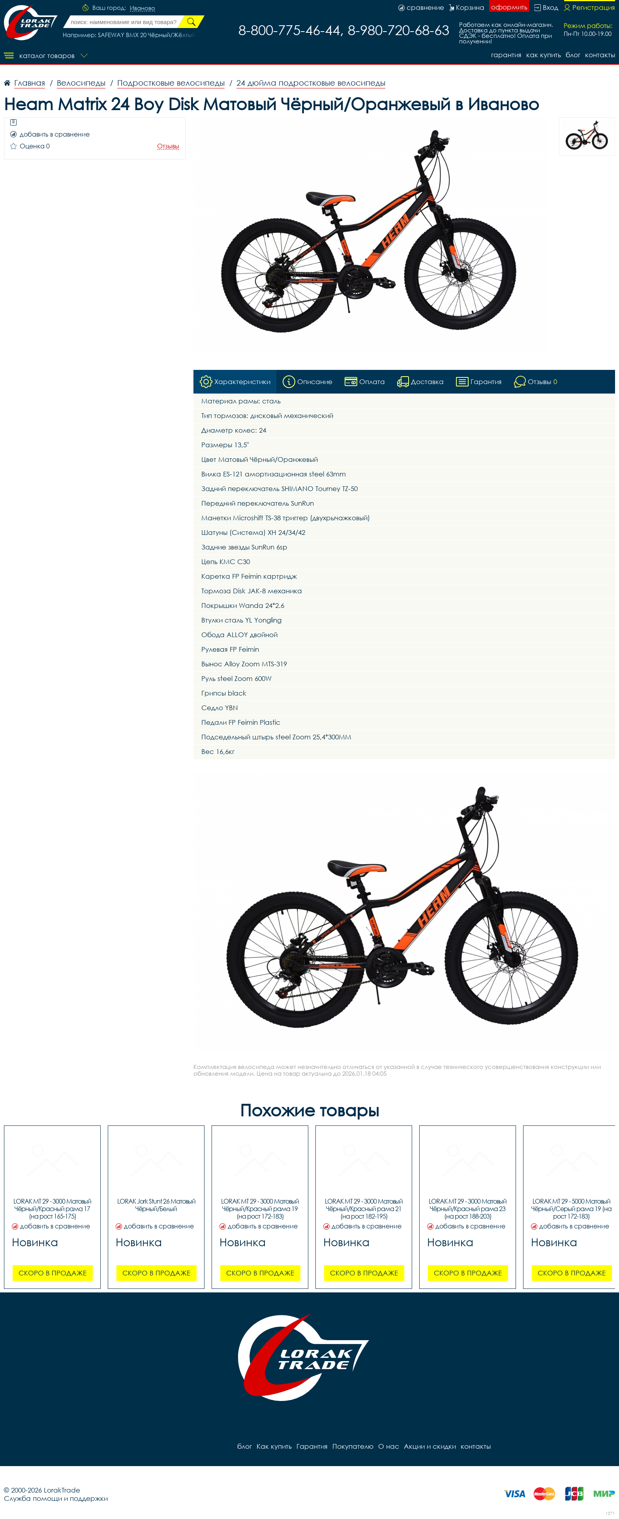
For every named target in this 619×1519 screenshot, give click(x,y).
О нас (388, 1446)
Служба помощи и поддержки (56, 1498)
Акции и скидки (430, 1446)
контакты (600, 55)
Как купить (543, 55)
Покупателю (352, 1446)
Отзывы (168, 146)
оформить (509, 7)
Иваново (142, 8)
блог (573, 55)
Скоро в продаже (52, 1273)
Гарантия (506, 55)
